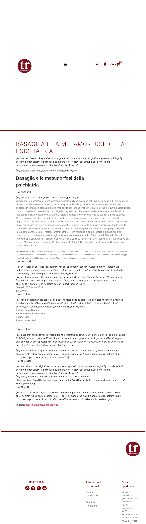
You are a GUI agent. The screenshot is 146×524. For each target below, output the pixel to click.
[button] (65, 64)
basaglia (28, 404)
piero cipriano (51, 404)
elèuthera (38, 404)
